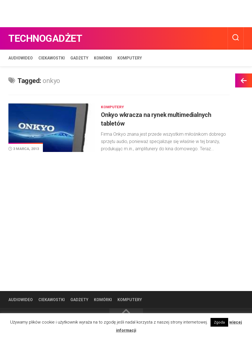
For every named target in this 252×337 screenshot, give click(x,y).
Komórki (103, 58)
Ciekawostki (51, 58)
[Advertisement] (102, 12)
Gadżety (79, 58)
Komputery (129, 58)
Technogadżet (51, 38)
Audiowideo (20, 58)
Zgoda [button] (219, 322)
